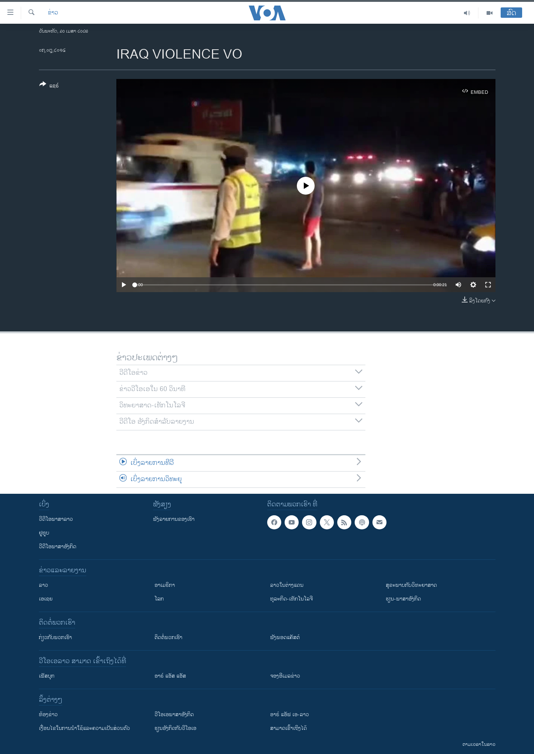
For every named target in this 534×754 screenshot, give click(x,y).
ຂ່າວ (53, 13)
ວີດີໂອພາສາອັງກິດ (57, 546)
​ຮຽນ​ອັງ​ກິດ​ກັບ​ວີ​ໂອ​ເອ (175, 728)
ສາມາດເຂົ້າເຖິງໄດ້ (288, 728)
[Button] (49, 86)
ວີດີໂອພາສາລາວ (56, 519)
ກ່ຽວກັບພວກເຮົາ (55, 637)
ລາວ (43, 585)
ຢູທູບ (44, 533)
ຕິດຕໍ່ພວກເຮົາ (168, 637)
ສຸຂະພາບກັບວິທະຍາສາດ (411, 585)
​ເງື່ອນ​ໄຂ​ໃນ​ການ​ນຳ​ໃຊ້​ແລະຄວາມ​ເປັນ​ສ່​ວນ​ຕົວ (84, 728)
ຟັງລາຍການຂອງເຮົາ (174, 519)
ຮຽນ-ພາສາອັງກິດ (403, 599)
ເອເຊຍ (46, 599)
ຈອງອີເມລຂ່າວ (285, 676)
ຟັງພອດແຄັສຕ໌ (285, 637)
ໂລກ (159, 599)
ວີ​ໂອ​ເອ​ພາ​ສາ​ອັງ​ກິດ (174, 714)
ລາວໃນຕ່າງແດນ (287, 585)
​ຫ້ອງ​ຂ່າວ (48, 714)
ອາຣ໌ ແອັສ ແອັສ (170, 676)
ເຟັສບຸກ (46, 676)
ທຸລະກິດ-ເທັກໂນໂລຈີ (291, 599)
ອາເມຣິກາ (165, 585)
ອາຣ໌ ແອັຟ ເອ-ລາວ (289, 714)
